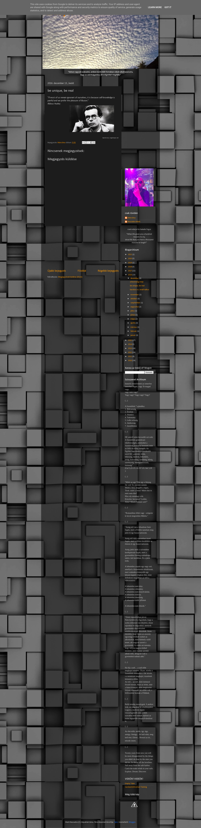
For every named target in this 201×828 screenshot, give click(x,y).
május (133, 319)
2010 (130, 361)
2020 (130, 259)
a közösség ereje (136, 282)
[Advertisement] (83, 247)
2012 (130, 352)
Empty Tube (130, 784)
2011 (130, 356)
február (134, 331)
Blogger (132, 822)
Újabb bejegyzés (56, 271)
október (134, 299)
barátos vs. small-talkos (139, 290)
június (133, 315)
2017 (130, 271)
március (134, 327)
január (133, 335)
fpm (116, 822)
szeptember (136, 303)
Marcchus (132, 218)
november (135, 295)
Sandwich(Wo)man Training (136, 787)
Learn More (155, 7)
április (133, 323)
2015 (130, 340)
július (133, 311)
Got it (167, 7)
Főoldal (82, 271)
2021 (130, 254)
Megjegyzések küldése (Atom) (70, 277)
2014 (130, 344)
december (135, 278)
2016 (130, 275)
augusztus (135, 307)
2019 (130, 263)
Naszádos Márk (134, 222)
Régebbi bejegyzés (108, 271)
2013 (130, 348)
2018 (130, 267)
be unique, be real (137, 286)
